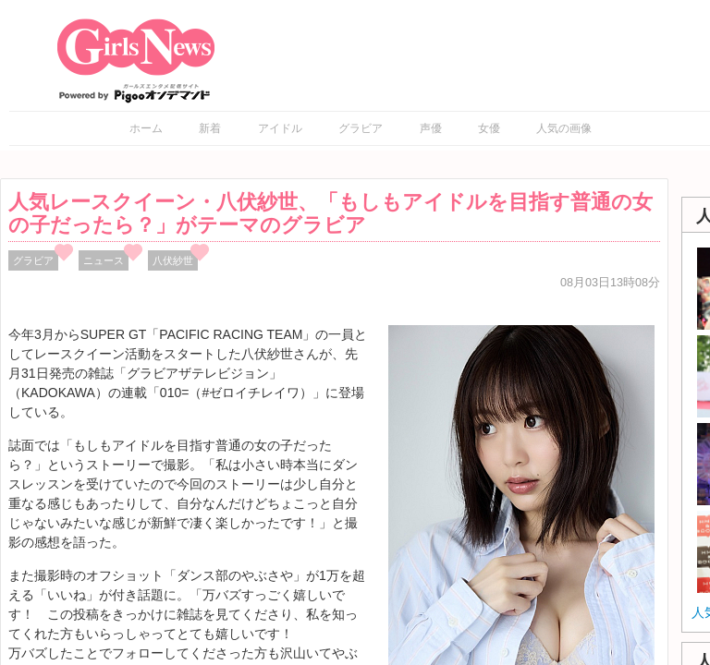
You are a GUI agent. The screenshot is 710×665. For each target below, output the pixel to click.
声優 (431, 128)
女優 (489, 128)
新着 (210, 128)
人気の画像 (564, 128)
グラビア (360, 128)
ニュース (103, 260)
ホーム (146, 128)
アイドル (280, 128)
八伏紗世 (173, 260)
